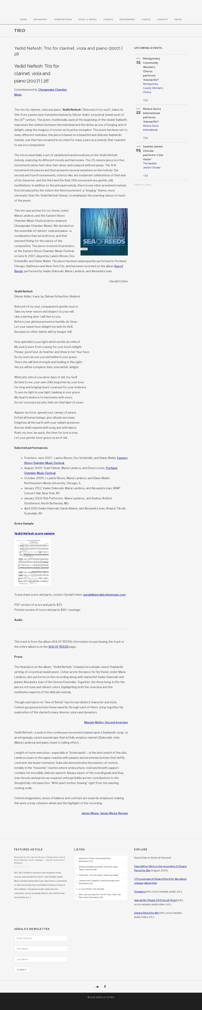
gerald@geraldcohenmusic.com (104, 594)
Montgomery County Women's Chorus (153, 88)
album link (150, 883)
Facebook (105, 986)
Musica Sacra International (150, 127)
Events (108, 19)
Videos (146, 19)
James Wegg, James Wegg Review (104, 813)
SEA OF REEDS (58, 646)
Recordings (127, 19)
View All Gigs (143, 185)
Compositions (63, 19)
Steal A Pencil (88, 19)
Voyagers (140, 891)
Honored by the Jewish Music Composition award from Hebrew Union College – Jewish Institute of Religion (39, 860)
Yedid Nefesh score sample (34, 533)
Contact (162, 19)
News (178, 19)
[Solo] (173, 900)
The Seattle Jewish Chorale (151, 165)
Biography (41, 19)
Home (23, 19)
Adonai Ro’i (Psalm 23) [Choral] (152, 900)
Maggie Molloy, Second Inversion (106, 722)
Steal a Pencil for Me (146, 912)
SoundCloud (97, 986)
